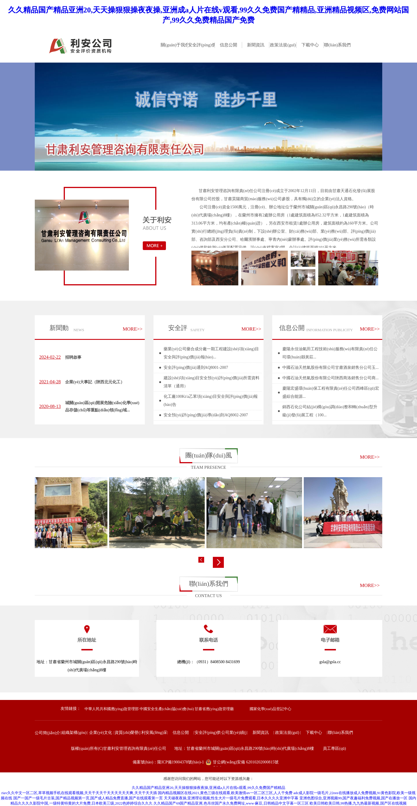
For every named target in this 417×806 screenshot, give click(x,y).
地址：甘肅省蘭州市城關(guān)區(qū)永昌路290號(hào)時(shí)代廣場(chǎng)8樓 (86, 666)
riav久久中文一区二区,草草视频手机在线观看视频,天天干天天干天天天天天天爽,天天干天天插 (79, 793)
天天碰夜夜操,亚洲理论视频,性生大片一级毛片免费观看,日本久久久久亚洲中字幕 (231, 798)
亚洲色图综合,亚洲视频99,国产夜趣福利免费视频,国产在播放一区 (353, 798)
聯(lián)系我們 (208, 583)
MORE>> (132, 329)
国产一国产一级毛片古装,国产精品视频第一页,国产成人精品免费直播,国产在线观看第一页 (88, 798)
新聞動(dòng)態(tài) (57, 330)
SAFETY (197, 330)
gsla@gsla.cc (330, 662)
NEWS (79, 330)
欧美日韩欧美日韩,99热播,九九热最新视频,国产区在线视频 (358, 803)
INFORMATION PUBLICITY (329, 330)
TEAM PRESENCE (208, 467)
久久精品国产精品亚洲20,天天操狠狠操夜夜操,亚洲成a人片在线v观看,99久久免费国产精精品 (208, 787)
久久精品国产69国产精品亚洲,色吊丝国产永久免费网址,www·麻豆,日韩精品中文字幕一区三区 (230, 803)
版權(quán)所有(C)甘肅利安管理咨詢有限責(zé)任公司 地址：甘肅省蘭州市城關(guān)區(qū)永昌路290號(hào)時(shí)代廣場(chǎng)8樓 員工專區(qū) (208, 748)
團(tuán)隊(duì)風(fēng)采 (208, 457)
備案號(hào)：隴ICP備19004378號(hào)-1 (168, 762)
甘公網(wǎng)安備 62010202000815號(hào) (246, 763)
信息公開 (292, 327)
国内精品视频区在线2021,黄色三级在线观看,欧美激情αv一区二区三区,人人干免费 (225, 793)
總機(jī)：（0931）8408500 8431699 (208, 662)
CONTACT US (208, 595)
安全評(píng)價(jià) (171, 330)
